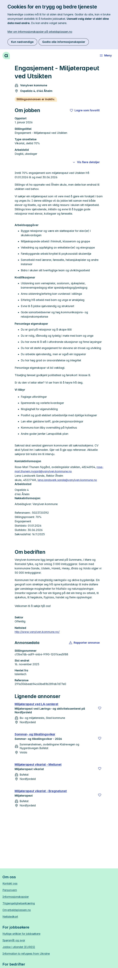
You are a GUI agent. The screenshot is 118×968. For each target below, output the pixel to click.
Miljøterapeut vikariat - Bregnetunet (41, 791)
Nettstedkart (10, 916)
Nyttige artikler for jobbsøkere (21, 933)
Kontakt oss (9, 883)
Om (16, 910)
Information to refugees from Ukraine (26, 953)
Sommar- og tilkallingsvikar (35, 734)
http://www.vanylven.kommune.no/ (37, 631)
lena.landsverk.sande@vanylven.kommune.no (67, 480)
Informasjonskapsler (15, 896)
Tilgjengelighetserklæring (18, 903)
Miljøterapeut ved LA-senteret (36, 704)
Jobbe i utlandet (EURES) (18, 947)
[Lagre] (99, 708)
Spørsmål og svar (13, 940)
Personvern (9, 890)
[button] (84, 642)
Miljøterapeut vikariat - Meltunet (38, 764)
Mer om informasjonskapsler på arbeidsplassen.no (39, 31)
